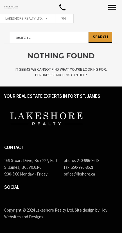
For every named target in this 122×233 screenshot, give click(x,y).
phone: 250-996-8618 (81, 160)
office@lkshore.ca (79, 174)
